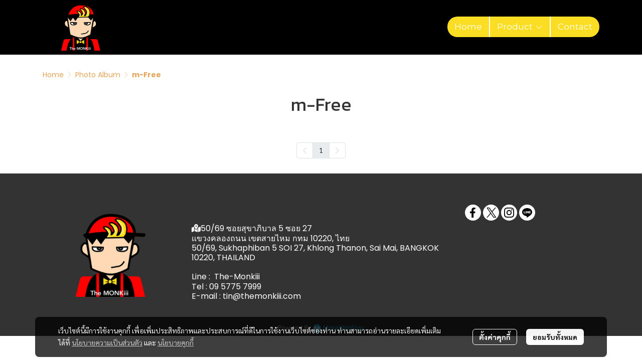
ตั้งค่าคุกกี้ (495, 336)
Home (53, 75)
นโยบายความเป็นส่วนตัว (107, 342)
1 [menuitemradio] (321, 149)
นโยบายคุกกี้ (175, 342)
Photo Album (97, 75)
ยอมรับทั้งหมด (555, 336)
